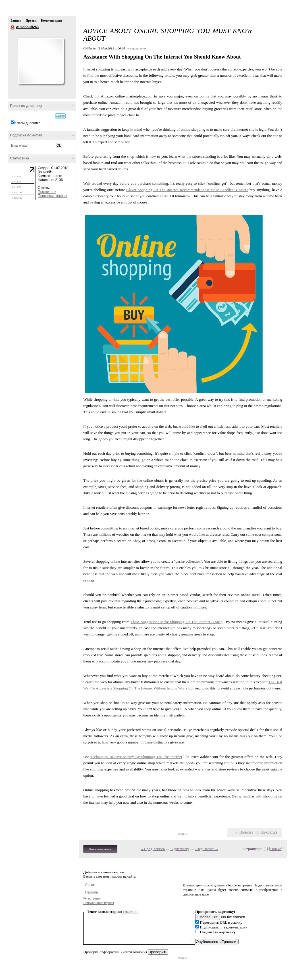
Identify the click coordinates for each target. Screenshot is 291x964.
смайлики (131, 911)
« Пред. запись (153, 849)
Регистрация (92, 898)
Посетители (47, 192)
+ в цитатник (136, 48)
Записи (16, 20)
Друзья (31, 20)
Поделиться (268, 832)
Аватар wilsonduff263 (40, 61)
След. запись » (206, 849)
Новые (275, 849)
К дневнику (180, 849)
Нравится (246, 832)
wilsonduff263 (13, 27)
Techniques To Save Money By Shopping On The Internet (136, 757)
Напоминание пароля (98, 903)
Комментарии (51, 20)
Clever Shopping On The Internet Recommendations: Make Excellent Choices (187, 190)
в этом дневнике (27, 123)
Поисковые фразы (52, 196)
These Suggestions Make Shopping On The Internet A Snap (176, 622)
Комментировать (100, 849)
